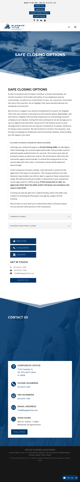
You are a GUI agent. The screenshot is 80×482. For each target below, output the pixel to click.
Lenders (19, 255)
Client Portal (39, 16)
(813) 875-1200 (51, 3)
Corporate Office (29, 365)
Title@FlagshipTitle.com (24, 273)
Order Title (39, 6)
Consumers (21, 248)
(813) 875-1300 (20, 270)
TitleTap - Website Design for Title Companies (47, 458)
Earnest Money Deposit (39, 13)
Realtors (20, 241)
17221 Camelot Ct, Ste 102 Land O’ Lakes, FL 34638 (27, 372)
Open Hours (24, 418)
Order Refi (39, 9)
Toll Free (19, 432)
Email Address (27, 406)
